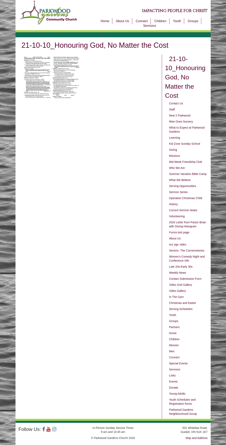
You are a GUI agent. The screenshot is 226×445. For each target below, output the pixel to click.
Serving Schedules (181, 309)
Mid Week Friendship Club (185, 161)
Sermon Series (178, 192)
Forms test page (179, 232)
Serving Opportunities (182, 186)
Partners (174, 327)
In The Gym (176, 296)
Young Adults (177, 393)
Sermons (149, 25)
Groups (193, 21)
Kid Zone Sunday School (184, 143)
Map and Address (197, 438)
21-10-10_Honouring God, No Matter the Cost (185, 77)
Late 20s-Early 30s (181, 266)
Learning (174, 137)
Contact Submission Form (185, 278)
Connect (142, 21)
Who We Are (177, 167)
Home (105, 21)
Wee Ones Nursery (181, 121)
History (173, 204)
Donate (173, 387)
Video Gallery (177, 290)
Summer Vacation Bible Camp (187, 174)
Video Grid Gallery (180, 284)
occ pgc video (177, 244)
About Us (122, 21)
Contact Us (176, 103)
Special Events (178, 363)
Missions (174, 155)
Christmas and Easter (182, 303)
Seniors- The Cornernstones (186, 250)
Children (160, 21)
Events (173, 381)
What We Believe (180, 180)
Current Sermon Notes (183, 210)
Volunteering (177, 216)
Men (171, 351)
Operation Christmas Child (185, 198)
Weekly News (177, 272)
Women (174, 345)
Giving (173, 149)
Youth (177, 21)
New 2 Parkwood (179, 115)
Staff (172, 109)
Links (172, 375)
